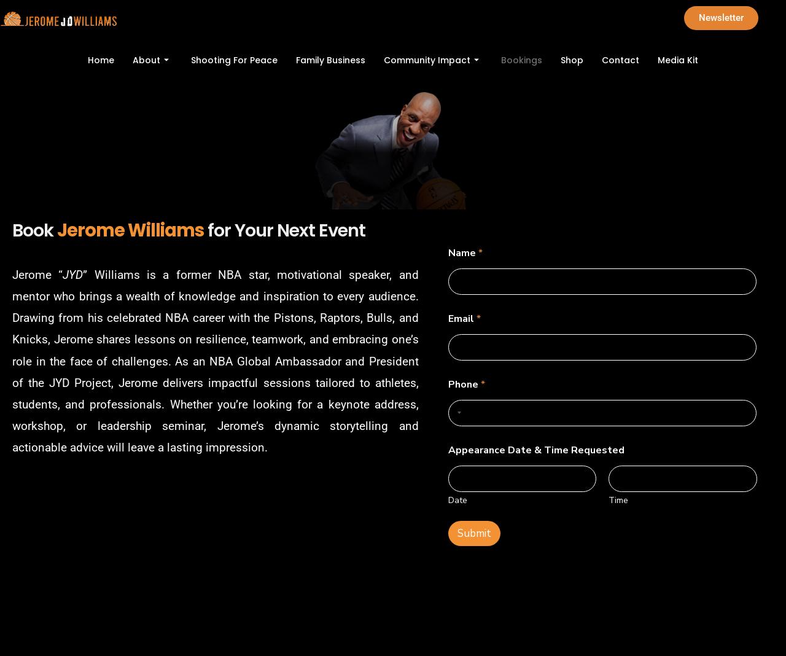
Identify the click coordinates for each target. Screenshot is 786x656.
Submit (474, 533)
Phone (466, 385)
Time (618, 500)
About (151, 60)
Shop (572, 60)
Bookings (521, 60)
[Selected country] (456, 413)
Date (457, 500)
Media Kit (678, 60)
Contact (620, 60)
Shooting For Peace (234, 60)
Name (465, 253)
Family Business (330, 60)
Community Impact (431, 60)
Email (464, 319)
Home (101, 60)
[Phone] (602, 413)
